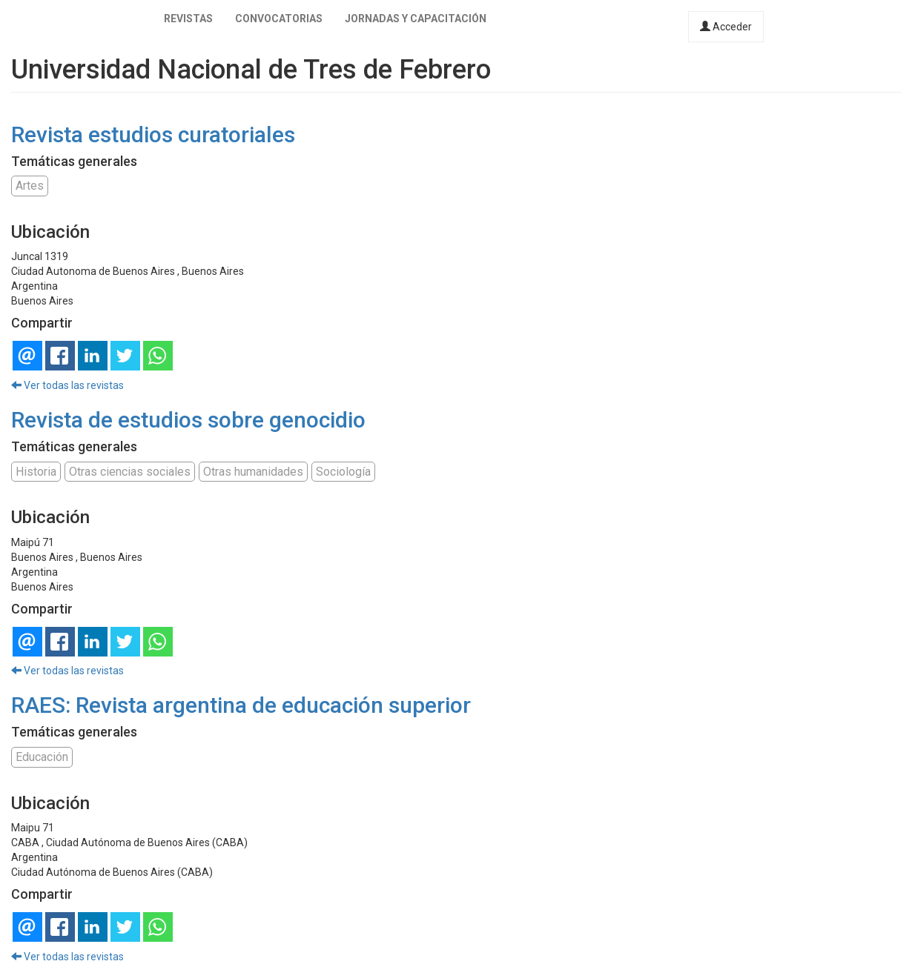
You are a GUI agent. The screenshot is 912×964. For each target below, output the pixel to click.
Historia (36, 472)
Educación (42, 757)
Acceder (726, 27)
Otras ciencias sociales (130, 472)
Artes (30, 186)
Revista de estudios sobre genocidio (188, 420)
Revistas (188, 18)
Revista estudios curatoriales (153, 134)
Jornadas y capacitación (415, 18)
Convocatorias (279, 18)
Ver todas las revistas (67, 385)
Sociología (343, 472)
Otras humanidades (253, 472)
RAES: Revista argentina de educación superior (241, 705)
